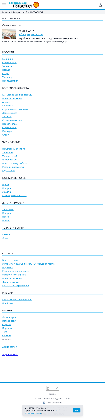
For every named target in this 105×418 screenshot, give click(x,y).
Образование (9, 62)
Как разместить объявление (17, 316)
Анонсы (6, 102)
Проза (5, 184)
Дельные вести (10, 113)
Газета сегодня (10, 276)
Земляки (6, 116)
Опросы (6, 341)
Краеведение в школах (14, 195)
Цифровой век (10, 159)
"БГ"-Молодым (11, 142)
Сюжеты (6, 352)
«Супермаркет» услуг (31, 34)
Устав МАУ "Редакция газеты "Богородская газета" (28, 280)
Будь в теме (8, 170)
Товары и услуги (13, 228)
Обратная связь (10, 298)
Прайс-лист (8, 319)
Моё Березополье (14, 178)
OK (76, 410)
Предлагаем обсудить (13, 148)
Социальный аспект (12, 120)
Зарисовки (8, 209)
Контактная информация (15, 302)
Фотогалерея (9, 333)
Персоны (7, 344)
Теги (4, 348)
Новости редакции (12, 98)
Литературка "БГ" (13, 203)
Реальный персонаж (13, 167)
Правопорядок (10, 123)
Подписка (7, 284)
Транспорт (7, 77)
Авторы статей (20, 12)
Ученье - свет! (9, 156)
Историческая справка (14, 291)
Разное (6, 234)
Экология (7, 66)
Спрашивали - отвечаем (15, 109)
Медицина (7, 59)
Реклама (7, 309)
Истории (6, 213)
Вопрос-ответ (9, 337)
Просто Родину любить (14, 163)
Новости (8, 52)
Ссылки (52, 394)
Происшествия (10, 80)
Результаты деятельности (15, 287)
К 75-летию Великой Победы (17, 94)
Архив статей (9, 363)
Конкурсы (7, 105)
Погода (6, 69)
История (6, 188)
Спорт (5, 73)
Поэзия (6, 220)
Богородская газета (15, 88)
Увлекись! (7, 152)
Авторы (6, 355)
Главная (6, 12)
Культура (7, 131)
